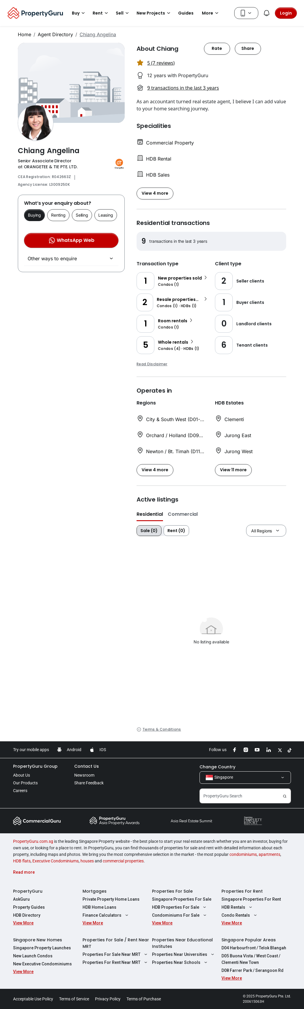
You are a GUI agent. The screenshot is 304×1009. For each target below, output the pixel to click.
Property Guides (29, 907)
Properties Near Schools (180, 962)
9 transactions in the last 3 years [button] (183, 88)
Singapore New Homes (37, 940)
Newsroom (84, 775)
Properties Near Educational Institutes (182, 943)
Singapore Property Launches (42, 947)
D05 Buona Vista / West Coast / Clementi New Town (250, 959)
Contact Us (86, 766)
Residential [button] (150, 514)
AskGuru (21, 899)
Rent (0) (176, 531)
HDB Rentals (237, 907)
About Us (21, 775)
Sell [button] (123, 13)
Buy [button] (79, 13)
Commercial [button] (183, 514)
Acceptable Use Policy (33, 999)
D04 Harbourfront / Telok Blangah (253, 947)
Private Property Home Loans (111, 899)
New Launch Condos (33, 956)
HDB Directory (26, 915)
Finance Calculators (106, 915)
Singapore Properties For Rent (251, 899)
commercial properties (123, 861)
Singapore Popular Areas (248, 940)
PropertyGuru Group (35, 766)
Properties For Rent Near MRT (116, 962)
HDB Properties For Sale (180, 907)
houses (87, 861)
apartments (269, 854)
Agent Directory (55, 34)
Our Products (25, 782)
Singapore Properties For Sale (181, 899)
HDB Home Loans (99, 907)
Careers (20, 790)
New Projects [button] (154, 13)
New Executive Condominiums (42, 964)
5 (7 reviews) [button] (161, 63)
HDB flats (22, 861)
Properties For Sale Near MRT (116, 954)
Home (24, 34)
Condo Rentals (239, 915)
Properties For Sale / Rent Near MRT (116, 943)
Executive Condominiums (55, 861)
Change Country (217, 767)
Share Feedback (89, 782)
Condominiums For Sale (180, 915)
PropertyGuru (27, 891)
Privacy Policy (108, 999)
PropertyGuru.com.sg (33, 841)
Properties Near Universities (184, 954)
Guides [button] (186, 13)
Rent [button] (101, 13)
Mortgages (95, 891)
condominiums (243, 854)
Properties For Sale (172, 891)
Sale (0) (149, 531)
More (211, 13)
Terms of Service (74, 999)
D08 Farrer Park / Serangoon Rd (252, 970)
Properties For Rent (242, 891)
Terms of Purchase (143, 999)
